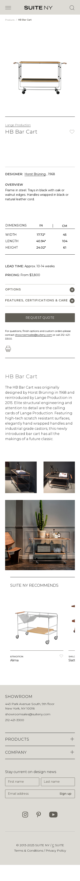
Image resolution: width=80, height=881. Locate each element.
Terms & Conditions (29, 850)
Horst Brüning (35, 174)
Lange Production (18, 125)
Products (10, 19)
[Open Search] (72, 8)
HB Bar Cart (25, 19)
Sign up (65, 794)
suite (58, 845)
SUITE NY (42, 845)
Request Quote (40, 318)
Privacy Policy (56, 850)
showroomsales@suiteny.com (33, 334)
